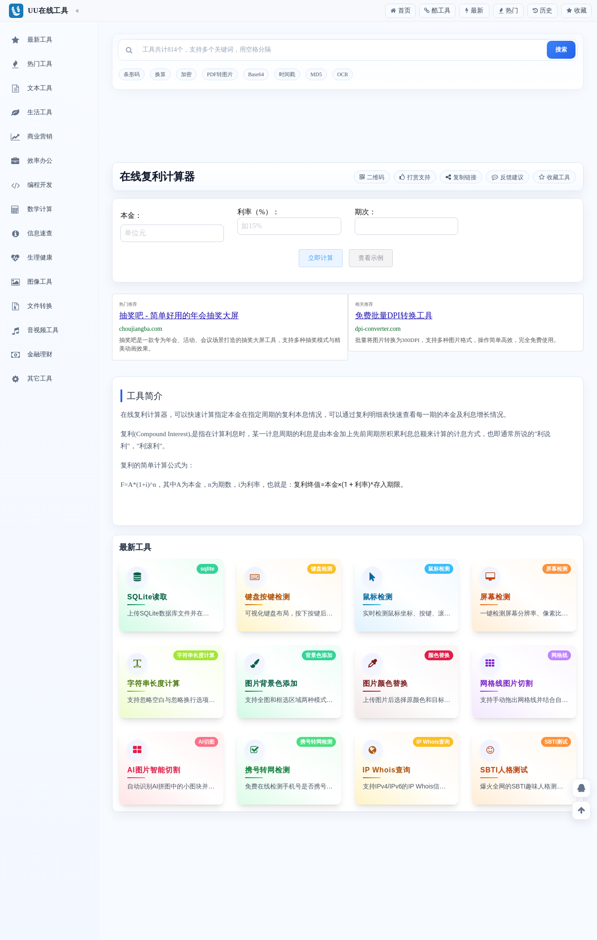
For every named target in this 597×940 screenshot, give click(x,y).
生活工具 (30, 113)
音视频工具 (34, 331)
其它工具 (30, 379)
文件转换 (30, 306)
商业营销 (30, 137)
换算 (160, 74)
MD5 (316, 74)
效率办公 (30, 161)
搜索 (561, 49)
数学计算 (30, 210)
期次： (406, 221)
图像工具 (30, 282)
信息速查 (30, 234)
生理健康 (30, 258)
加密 (186, 74)
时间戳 (287, 74)
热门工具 (30, 64)
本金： (172, 227)
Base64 (256, 74)
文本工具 (30, 89)
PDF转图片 (220, 74)
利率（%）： (289, 221)
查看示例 (370, 258)
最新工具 (30, 40)
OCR (342, 74)
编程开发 (30, 185)
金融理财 (30, 355)
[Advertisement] (348, 127)
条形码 (132, 74)
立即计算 (320, 258)
